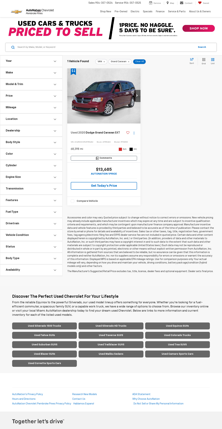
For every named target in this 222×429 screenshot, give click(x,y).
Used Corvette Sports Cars (44, 363)
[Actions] (134, 133)
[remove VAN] (101, 61)
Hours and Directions (24, 399)
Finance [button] (160, 11)
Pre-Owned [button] (121, 11)
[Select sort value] (193, 61)
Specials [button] (147, 11)
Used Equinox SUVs (177, 326)
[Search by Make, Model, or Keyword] (106, 47)
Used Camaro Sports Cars (177, 354)
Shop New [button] (105, 11)
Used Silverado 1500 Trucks (44, 326)
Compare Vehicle (87, 201)
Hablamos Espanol (83, 404)
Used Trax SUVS (177, 344)
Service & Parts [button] (177, 11)
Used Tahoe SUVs (44, 335)
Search (202, 47)
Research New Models (84, 394)
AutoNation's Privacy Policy (27, 394)
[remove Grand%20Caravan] (120, 61)
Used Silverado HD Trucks (111, 326)
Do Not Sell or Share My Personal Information (158, 404)
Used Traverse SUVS (111, 335)
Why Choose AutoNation (146, 399)
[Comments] (104, 158)
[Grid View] (203, 61)
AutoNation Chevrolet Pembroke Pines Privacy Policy (41, 404)
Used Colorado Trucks (177, 335)
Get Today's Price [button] (104, 185)
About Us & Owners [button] (200, 11)
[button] (137, 96)
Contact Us (78, 399)
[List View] (212, 61)
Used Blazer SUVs (44, 354)
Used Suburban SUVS (44, 344)
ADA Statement (141, 394)
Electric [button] (135, 11)
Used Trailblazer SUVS (111, 344)
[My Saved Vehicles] (203, 3)
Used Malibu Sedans (111, 354)
